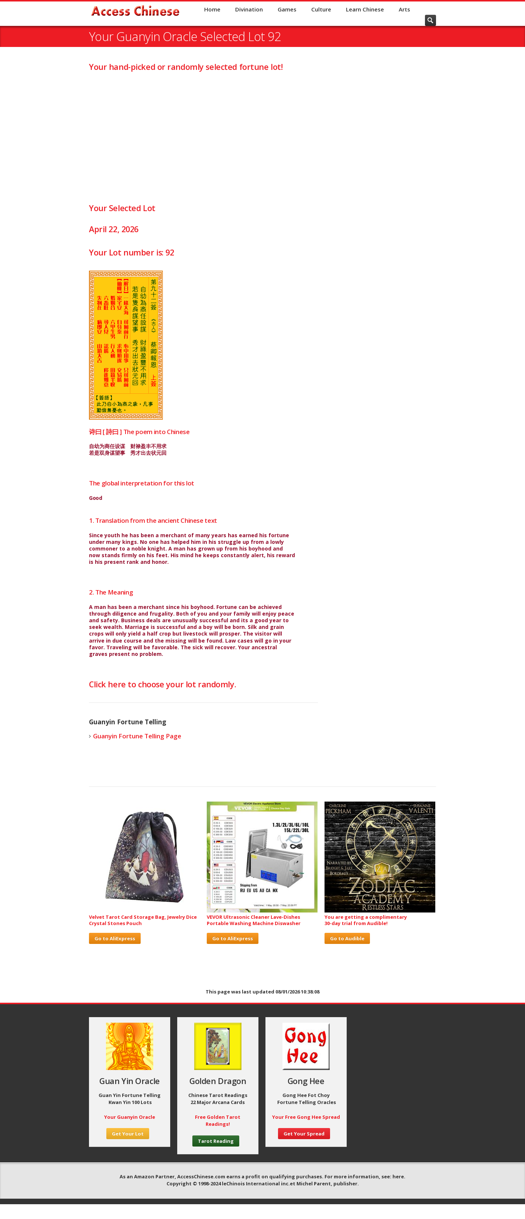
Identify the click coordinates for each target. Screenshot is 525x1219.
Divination (249, 9)
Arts (404, 9)
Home (212, 9)
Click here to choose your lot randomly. (162, 684)
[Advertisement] (262, 137)
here (398, 1176)
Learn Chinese (365, 9)
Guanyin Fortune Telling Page (137, 736)
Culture (321, 9)
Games (287, 9)
